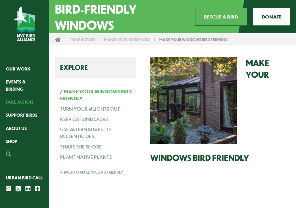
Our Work (18, 68)
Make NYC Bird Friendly (127, 39)
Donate (271, 17)
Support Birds (22, 115)
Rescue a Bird (221, 17)
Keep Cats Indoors (84, 119)
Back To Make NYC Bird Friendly (91, 172)
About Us (16, 128)
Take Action (19, 102)
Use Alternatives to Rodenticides (85, 132)
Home (58, 39)
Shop (11, 141)
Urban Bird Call (24, 177)
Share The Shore (81, 146)
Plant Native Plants (86, 157)
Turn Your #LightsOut (90, 108)
